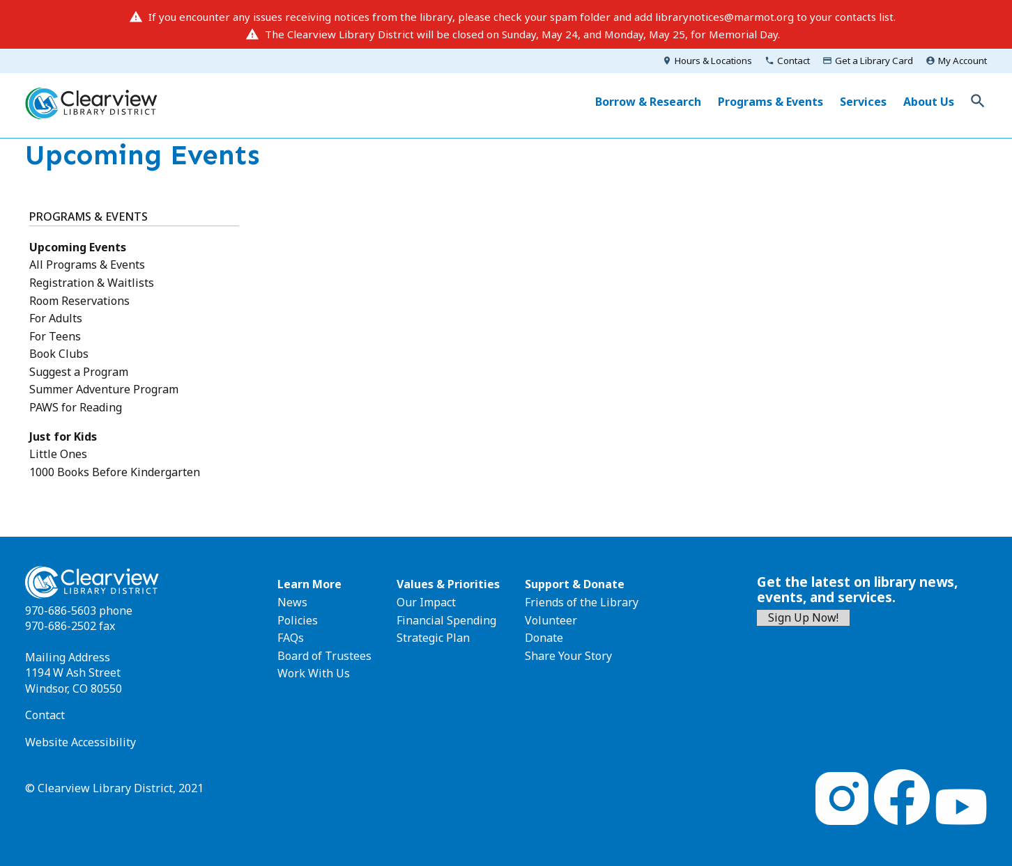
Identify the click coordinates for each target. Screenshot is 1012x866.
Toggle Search (978, 101)
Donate (544, 637)
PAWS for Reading (75, 407)
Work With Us (313, 673)
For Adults (55, 318)
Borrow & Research (648, 101)
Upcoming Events (77, 247)
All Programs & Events (87, 264)
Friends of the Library (581, 602)
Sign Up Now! (803, 617)
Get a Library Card (874, 60)
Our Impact (426, 602)
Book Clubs (59, 353)
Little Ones (58, 454)
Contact (793, 60)
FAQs (290, 637)
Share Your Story (568, 655)
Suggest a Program (78, 371)
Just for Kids (63, 436)
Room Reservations (79, 300)
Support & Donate (574, 584)
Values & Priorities (448, 584)
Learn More (309, 584)
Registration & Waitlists (91, 282)
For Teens (55, 336)
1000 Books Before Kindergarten (114, 472)
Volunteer (551, 620)
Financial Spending (446, 620)
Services (863, 101)
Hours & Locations (713, 60)
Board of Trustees (324, 655)
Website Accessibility (80, 742)
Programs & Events (770, 101)
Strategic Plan (433, 637)
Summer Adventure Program (103, 389)
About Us (928, 101)
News (292, 602)
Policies (297, 620)
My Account (962, 60)
